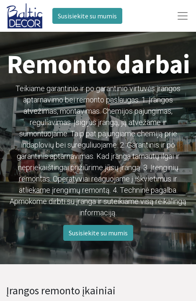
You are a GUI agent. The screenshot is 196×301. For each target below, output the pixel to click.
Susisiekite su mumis (87, 16)
